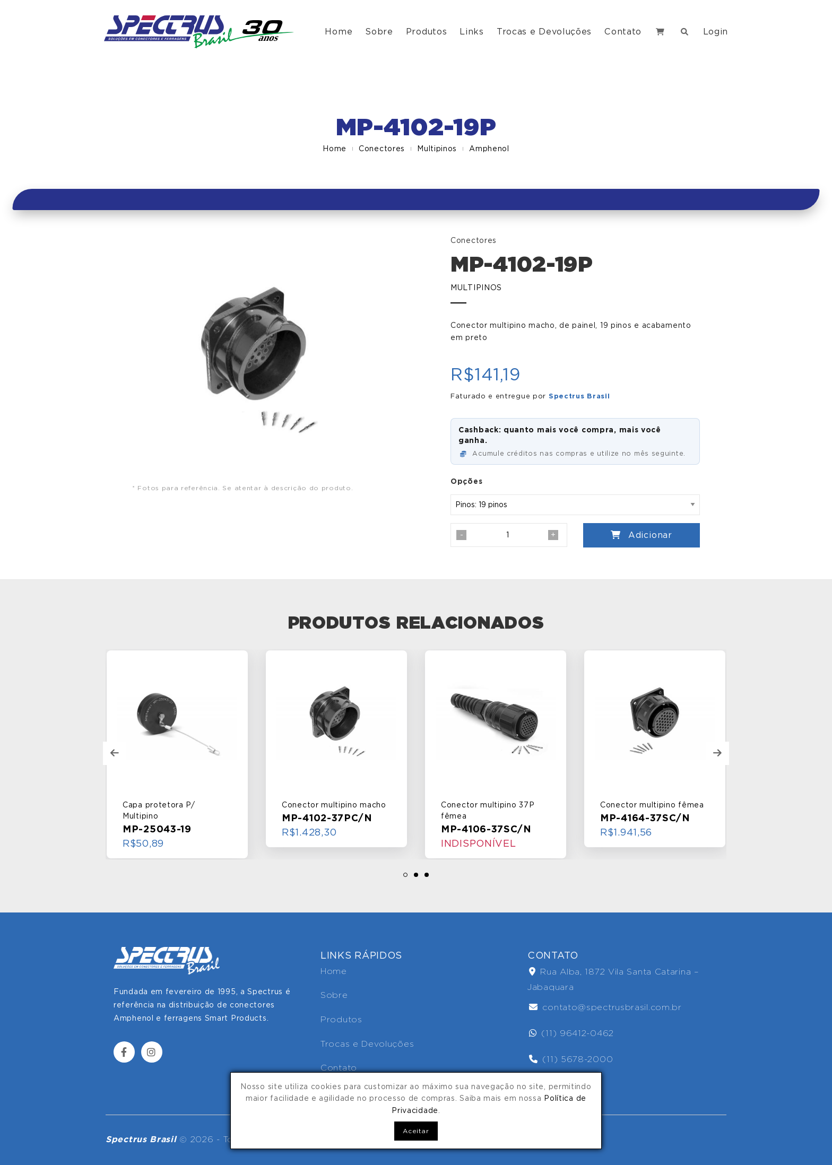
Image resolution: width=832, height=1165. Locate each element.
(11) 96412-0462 (571, 1033)
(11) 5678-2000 (571, 1059)
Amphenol (489, 148)
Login (716, 32)
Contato (623, 32)
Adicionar (641, 535)
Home (338, 32)
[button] (405, 875)
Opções (466, 481)
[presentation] (114, 753)
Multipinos (437, 148)
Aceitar (416, 1131)
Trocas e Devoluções (544, 32)
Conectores (382, 148)
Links (472, 32)
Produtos (426, 32)
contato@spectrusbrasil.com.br (605, 1007)
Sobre (379, 32)
